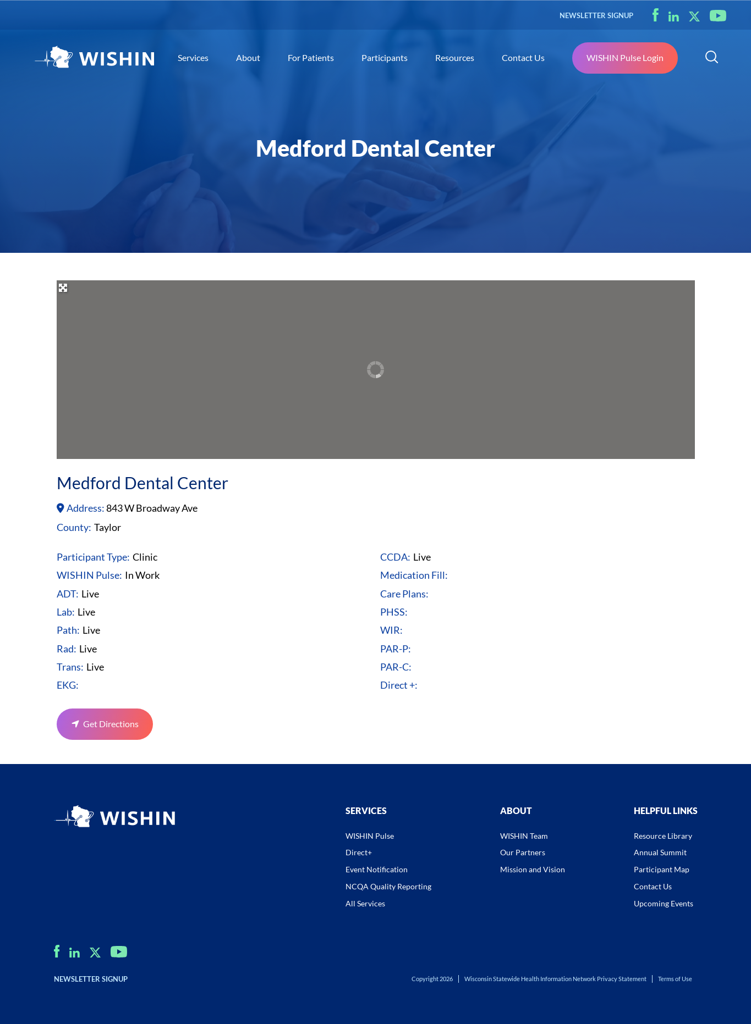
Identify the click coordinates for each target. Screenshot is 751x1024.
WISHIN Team (524, 835)
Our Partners (522, 852)
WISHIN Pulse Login (625, 57)
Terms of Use (675, 978)
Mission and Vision (532, 869)
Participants (384, 57)
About (248, 57)
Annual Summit (660, 852)
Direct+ (359, 852)
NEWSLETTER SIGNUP (596, 15)
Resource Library (663, 835)
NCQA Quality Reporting (388, 886)
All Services (365, 903)
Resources (454, 57)
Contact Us (523, 57)
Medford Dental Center (142, 482)
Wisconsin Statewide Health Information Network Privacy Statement (555, 978)
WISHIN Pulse (370, 835)
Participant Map (661, 869)
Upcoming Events (663, 903)
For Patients (311, 57)
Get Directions (110, 723)
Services (193, 57)
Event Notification (377, 869)
